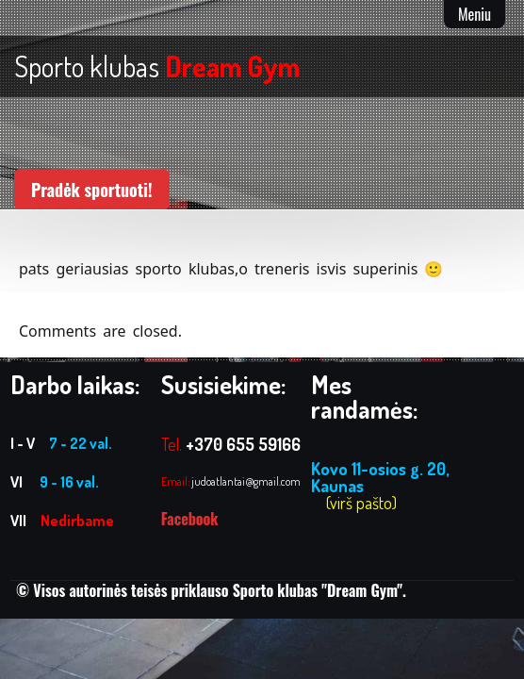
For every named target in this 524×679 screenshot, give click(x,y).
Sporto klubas (157, 66)
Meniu (474, 14)
